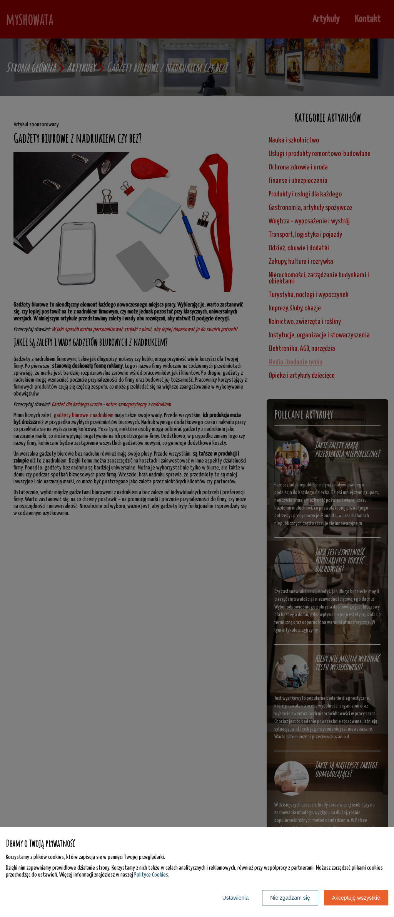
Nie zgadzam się (290, 898)
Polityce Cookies (151, 875)
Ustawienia (235, 898)
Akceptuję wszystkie (356, 898)
